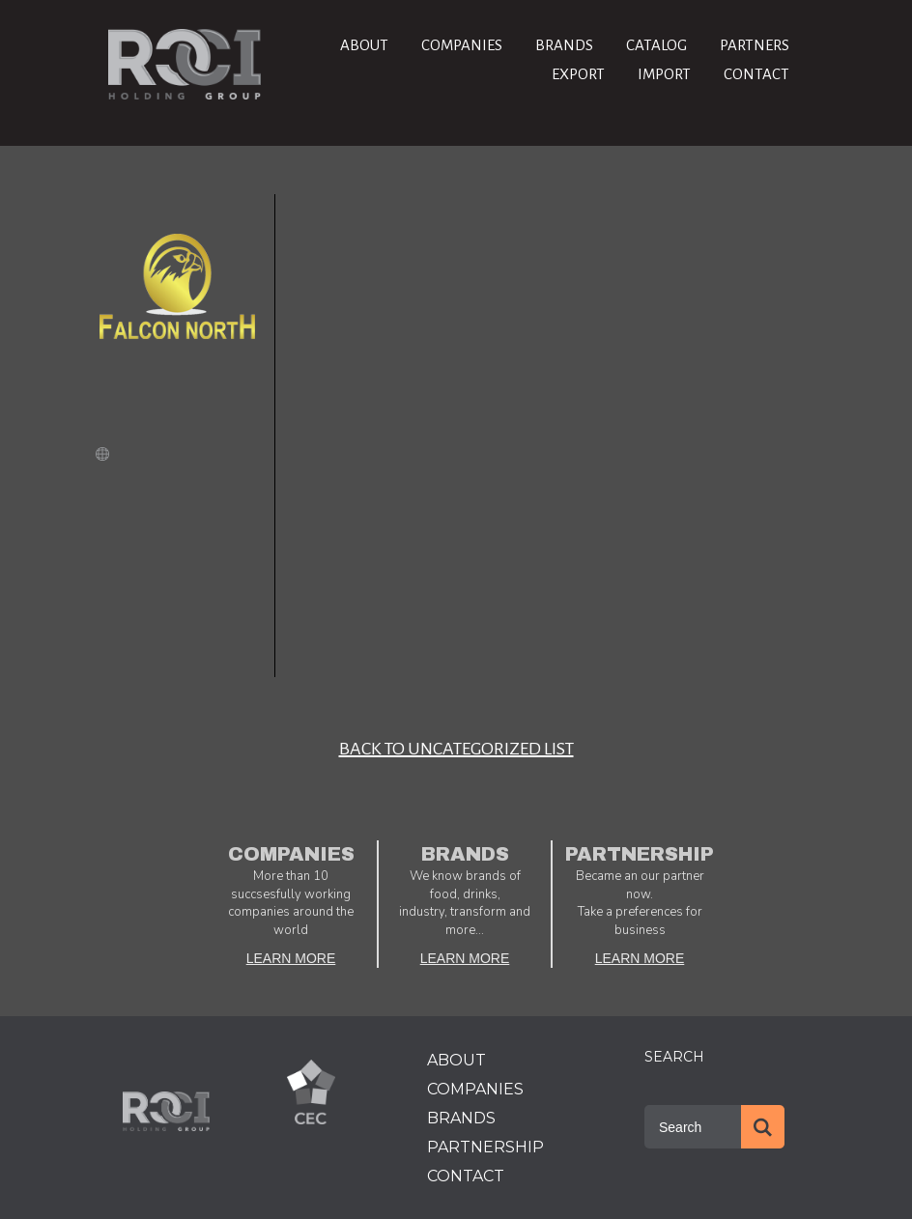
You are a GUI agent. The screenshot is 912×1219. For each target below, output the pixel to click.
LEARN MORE (291, 958)
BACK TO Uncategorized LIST (456, 748)
